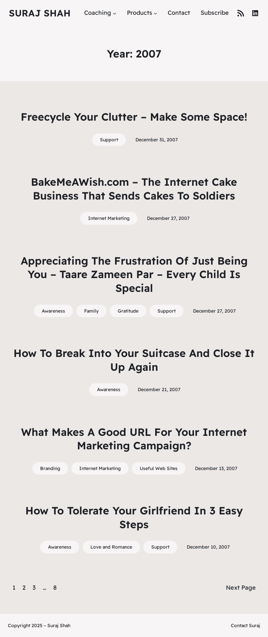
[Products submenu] (155, 13)
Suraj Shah (40, 13)
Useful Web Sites (159, 468)
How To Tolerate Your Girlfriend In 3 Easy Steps (134, 517)
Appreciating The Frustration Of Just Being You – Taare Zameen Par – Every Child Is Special (134, 274)
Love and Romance (111, 547)
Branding (50, 468)
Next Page (241, 587)
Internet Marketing (109, 218)
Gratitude (128, 311)
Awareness (53, 311)
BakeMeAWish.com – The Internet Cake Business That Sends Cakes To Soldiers (134, 188)
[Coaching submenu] (114, 13)
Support (109, 140)
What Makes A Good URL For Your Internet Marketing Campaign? (134, 438)
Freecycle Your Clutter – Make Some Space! (134, 116)
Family (91, 311)
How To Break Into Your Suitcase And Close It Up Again (134, 359)
